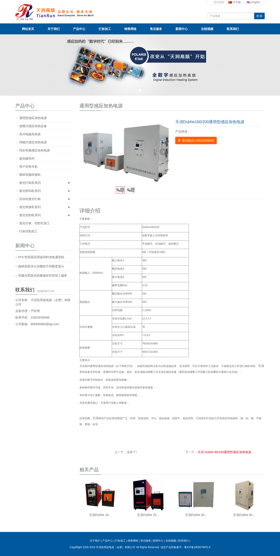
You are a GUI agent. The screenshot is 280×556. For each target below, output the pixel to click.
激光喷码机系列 (30, 191)
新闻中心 (181, 29)
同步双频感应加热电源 (34, 150)
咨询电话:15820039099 (196, 140)
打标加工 (105, 29)
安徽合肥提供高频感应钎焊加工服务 (42, 275)
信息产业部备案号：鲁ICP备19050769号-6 (185, 547)
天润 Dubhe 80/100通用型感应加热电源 (224, 452)
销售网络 (130, 29)
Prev (88, 151)
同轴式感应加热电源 (33, 142)
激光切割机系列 (30, 215)
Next (162, 151)
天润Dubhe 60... (244, 515)
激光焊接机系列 (30, 207)
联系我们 (233, 29)
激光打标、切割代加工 (34, 223)
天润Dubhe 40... (196, 515)
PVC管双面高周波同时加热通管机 (41, 257)
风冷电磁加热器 (30, 134)
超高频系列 (27, 158)
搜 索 (259, 16)
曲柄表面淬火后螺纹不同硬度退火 (41, 266)
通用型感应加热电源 (33, 118)
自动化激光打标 (30, 199)
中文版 (234, 2)
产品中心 (79, 29)
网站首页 (28, 29)
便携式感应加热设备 (33, 126)
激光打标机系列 (30, 182)
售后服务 (156, 29)
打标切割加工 (28, 231)
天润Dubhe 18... (100, 515)
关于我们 (53, 29)
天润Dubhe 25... (148, 515)
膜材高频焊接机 (30, 174)
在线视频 (207, 29)
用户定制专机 (28, 166)
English (253, 2)
